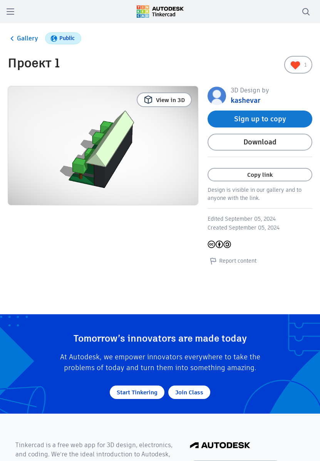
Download (259, 142)
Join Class (189, 392)
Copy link (260, 175)
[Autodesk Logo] (220, 446)
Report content (232, 261)
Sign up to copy (260, 119)
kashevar (245, 100)
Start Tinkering (137, 392)
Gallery (23, 38)
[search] (306, 11)
